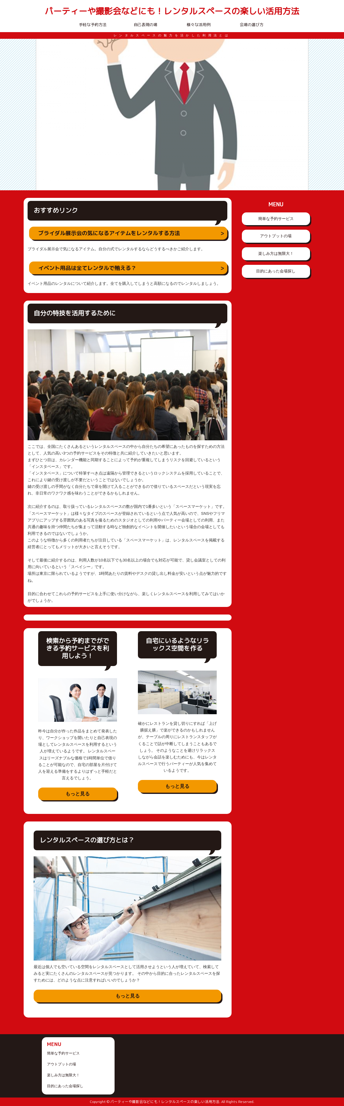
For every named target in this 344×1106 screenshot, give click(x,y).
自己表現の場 (145, 24)
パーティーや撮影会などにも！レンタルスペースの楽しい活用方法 (172, 11)
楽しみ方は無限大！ (276, 253)
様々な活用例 (198, 24)
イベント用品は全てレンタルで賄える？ (87, 268)
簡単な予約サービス (276, 218)
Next (301, 114)
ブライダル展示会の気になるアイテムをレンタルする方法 (109, 233)
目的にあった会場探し (276, 271)
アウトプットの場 (276, 236)
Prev (43, 114)
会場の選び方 (251, 24)
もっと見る (77, 793)
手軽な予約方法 (92, 24)
